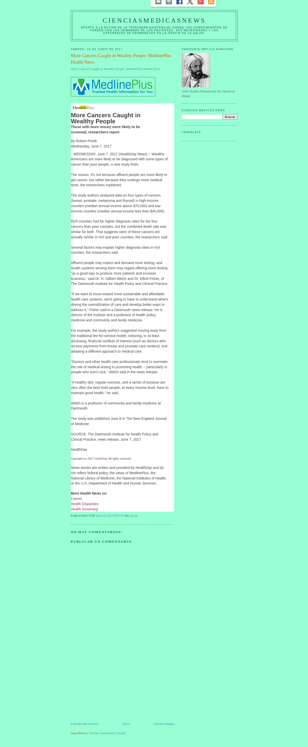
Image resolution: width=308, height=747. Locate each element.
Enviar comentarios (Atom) (107, 733)
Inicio (126, 724)
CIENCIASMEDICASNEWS (154, 20)
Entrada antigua (163, 724)
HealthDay (101, 458)
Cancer (76, 499)
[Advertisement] (108, 686)
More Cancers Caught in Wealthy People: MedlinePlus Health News (115, 69)
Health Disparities (85, 504)
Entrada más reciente (84, 724)
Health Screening (84, 509)
